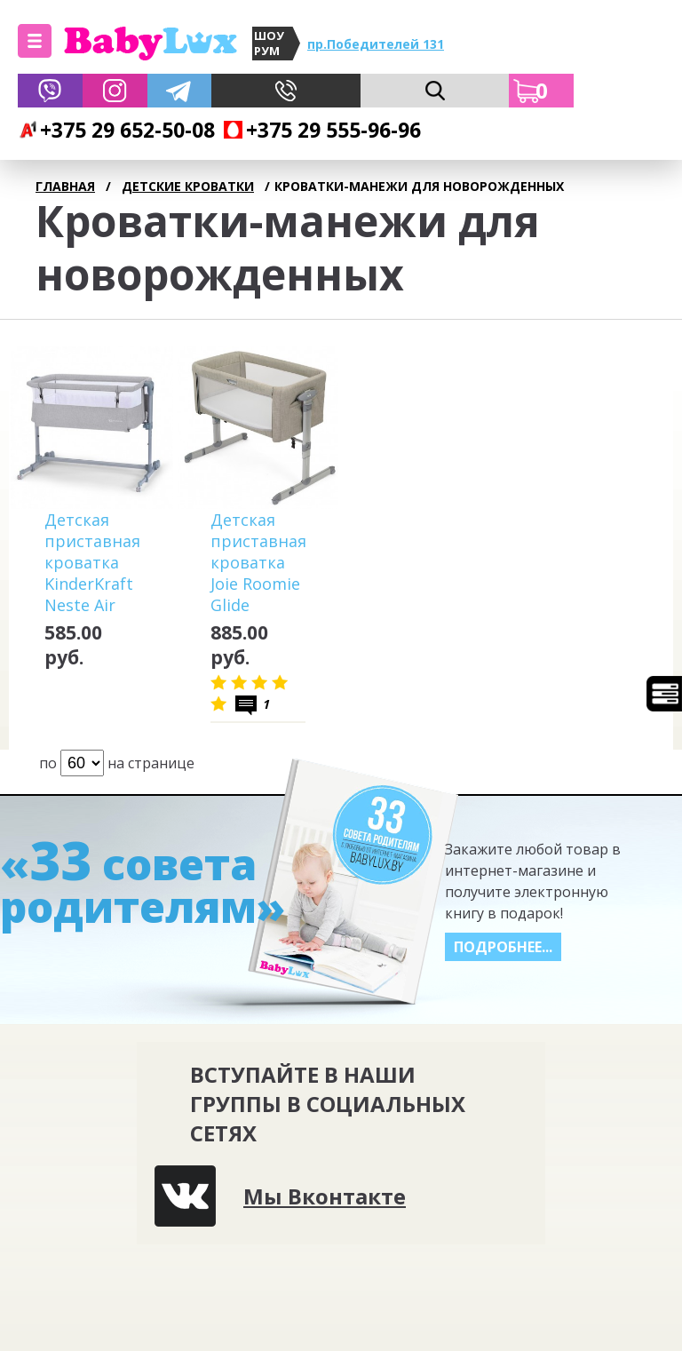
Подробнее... (503, 947)
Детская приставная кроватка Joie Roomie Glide (258, 562)
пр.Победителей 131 (375, 44)
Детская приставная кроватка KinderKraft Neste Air (92, 562)
